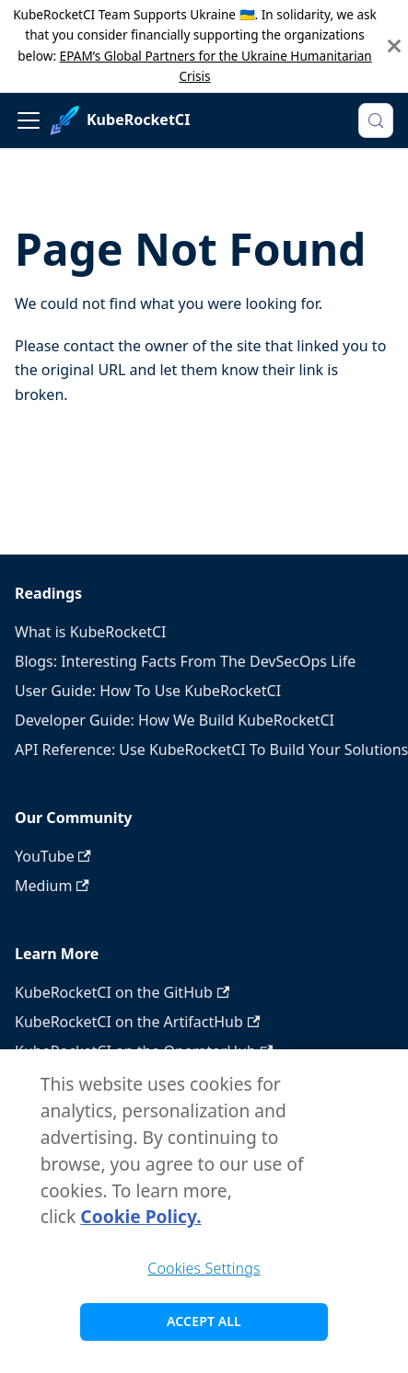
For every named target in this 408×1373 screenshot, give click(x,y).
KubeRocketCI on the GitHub (122, 992)
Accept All (204, 1326)
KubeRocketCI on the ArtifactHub (137, 1022)
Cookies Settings (203, 1273)
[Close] (394, 46)
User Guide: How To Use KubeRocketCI (148, 691)
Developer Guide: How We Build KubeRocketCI (174, 720)
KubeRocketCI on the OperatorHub (144, 1051)
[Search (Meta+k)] (375, 120)
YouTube (53, 856)
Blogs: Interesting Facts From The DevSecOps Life (185, 661)
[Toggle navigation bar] (28, 120)
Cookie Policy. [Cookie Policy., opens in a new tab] (140, 1221)
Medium (52, 885)
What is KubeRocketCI (90, 632)
